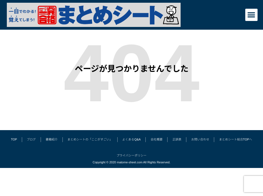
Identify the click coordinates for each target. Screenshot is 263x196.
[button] (251, 15)
